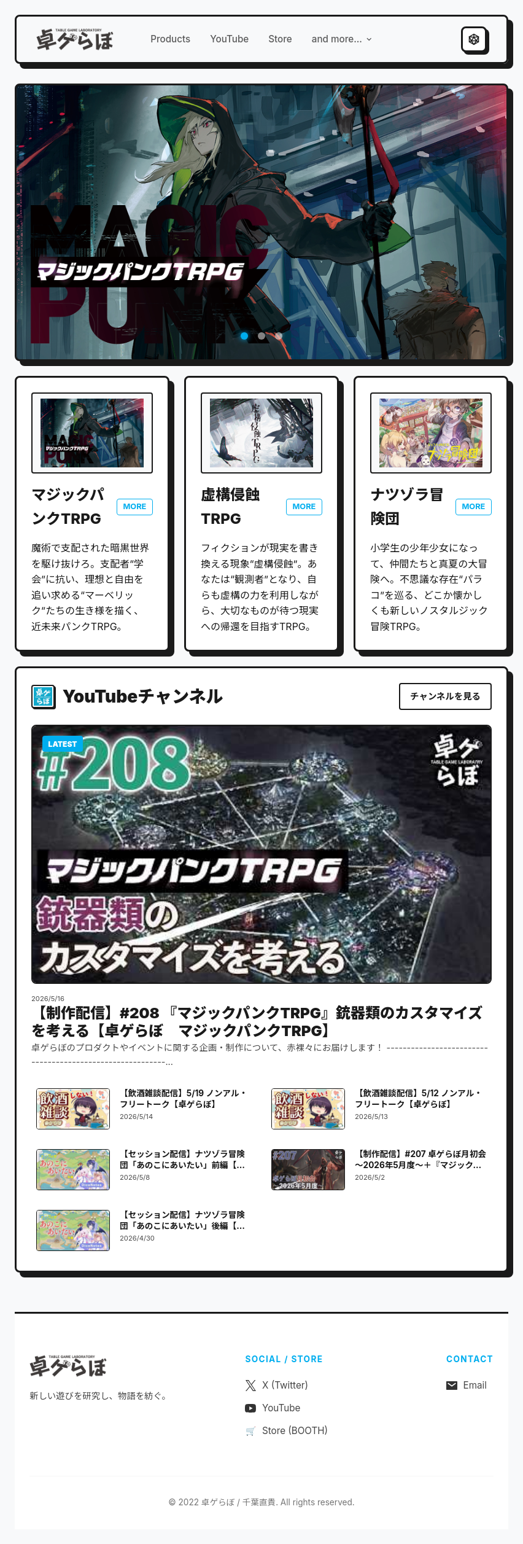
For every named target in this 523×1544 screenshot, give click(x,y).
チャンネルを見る (445, 696)
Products (170, 39)
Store (280, 39)
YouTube (229, 39)
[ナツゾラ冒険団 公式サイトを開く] (431, 433)
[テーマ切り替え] (474, 39)
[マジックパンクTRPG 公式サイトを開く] (92, 433)
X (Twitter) (276, 1385)
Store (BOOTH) (286, 1431)
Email (466, 1385)
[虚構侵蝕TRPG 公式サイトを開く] (261, 433)
